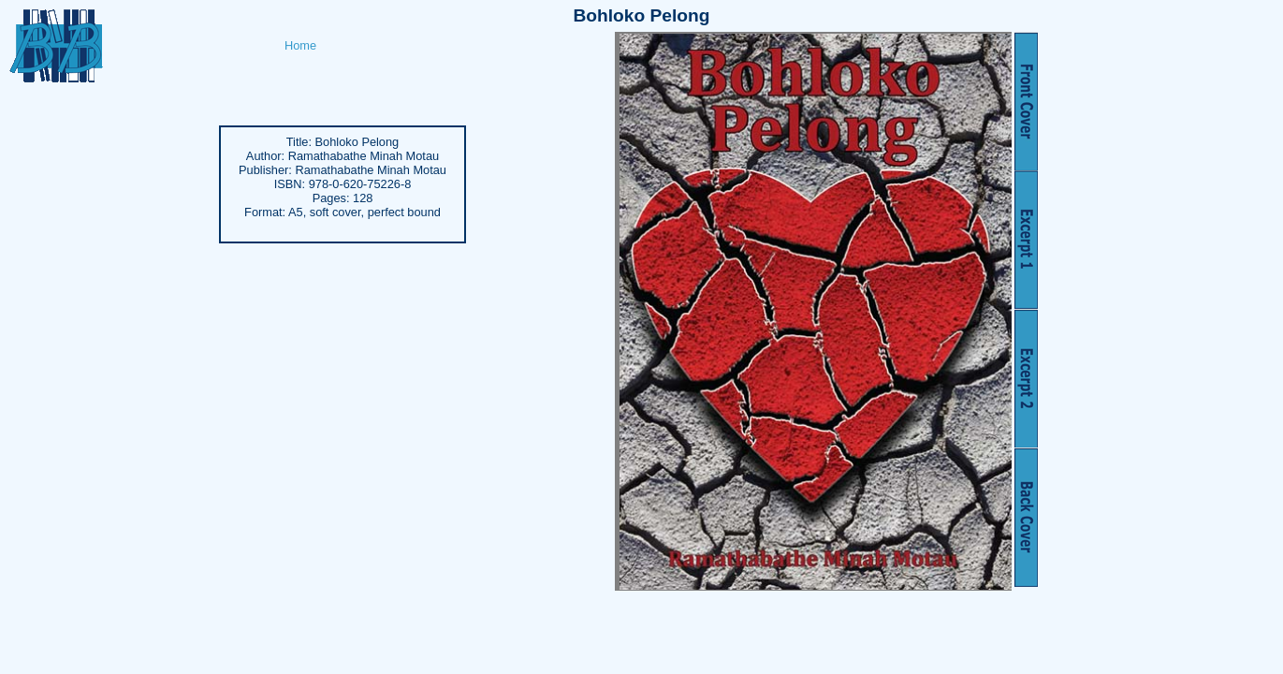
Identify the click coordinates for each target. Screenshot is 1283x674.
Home (300, 45)
